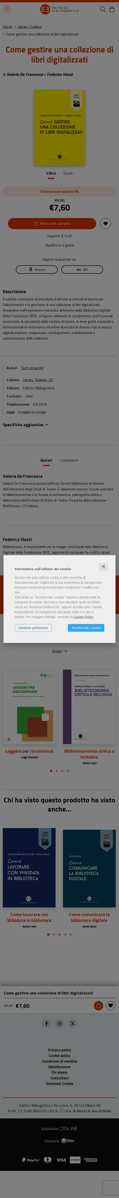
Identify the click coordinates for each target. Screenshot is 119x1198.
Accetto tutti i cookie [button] (86, 628)
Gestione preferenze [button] (33, 628)
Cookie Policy (83, 617)
